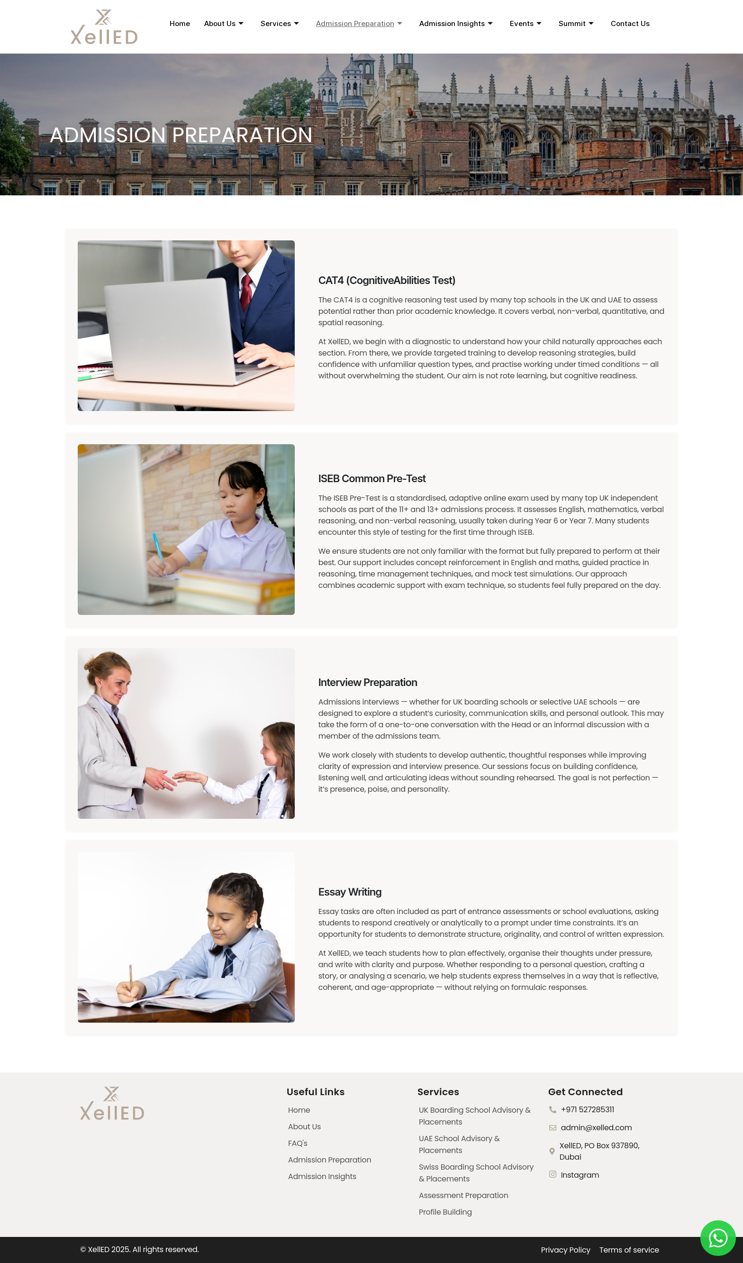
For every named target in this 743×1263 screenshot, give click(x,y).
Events (526, 23)
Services (280, 23)
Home (180, 23)
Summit (576, 23)
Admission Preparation (359, 23)
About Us (224, 23)
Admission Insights (456, 23)
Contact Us (630, 23)
